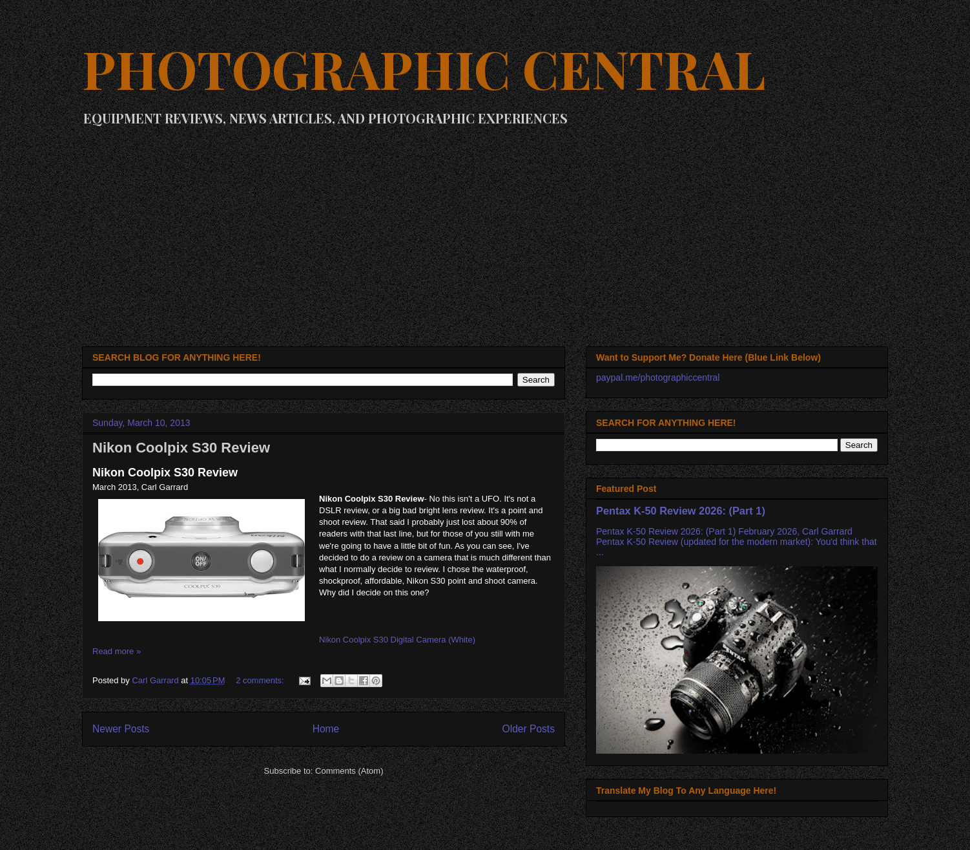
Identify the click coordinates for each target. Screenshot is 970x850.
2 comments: (261, 680)
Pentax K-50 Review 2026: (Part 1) (680, 510)
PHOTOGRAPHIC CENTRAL (423, 68)
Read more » (116, 651)
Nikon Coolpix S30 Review (181, 448)
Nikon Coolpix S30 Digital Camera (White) (397, 639)
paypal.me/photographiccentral (657, 377)
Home (326, 728)
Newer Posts (120, 728)
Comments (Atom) (349, 771)
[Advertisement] (485, 230)
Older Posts (528, 728)
